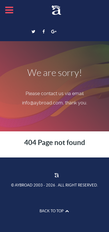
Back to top (54, 211)
